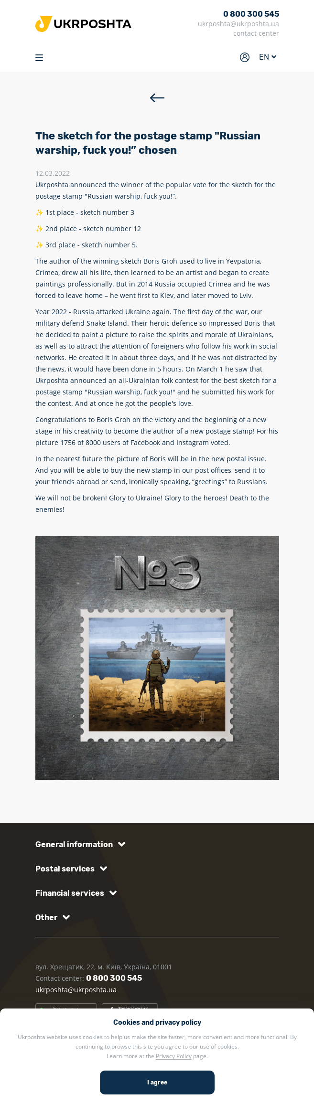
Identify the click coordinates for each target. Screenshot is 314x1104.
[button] (78, 844)
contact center (256, 33)
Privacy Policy (174, 1056)
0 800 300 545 (251, 14)
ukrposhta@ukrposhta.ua (238, 23)
